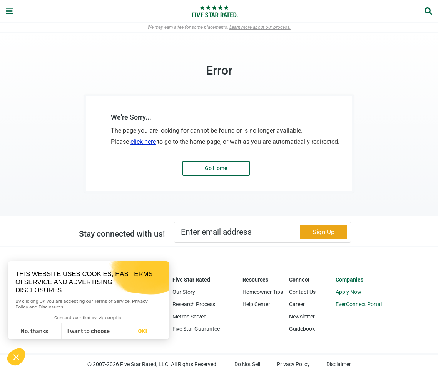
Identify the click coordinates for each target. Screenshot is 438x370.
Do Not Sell (247, 364)
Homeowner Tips (262, 292)
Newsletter (302, 316)
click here (143, 141)
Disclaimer (338, 364)
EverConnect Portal (359, 304)
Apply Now (348, 292)
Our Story (183, 292)
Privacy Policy (293, 364)
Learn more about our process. (260, 27)
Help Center (256, 304)
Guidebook (302, 329)
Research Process (193, 304)
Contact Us (302, 292)
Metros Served (189, 316)
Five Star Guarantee (196, 329)
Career (297, 304)
